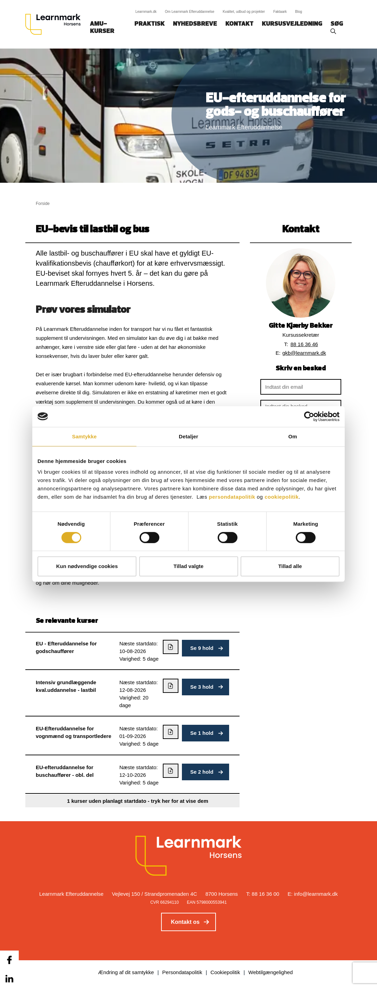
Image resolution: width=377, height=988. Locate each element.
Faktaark (280, 12)
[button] (205, 648)
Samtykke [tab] (84, 436)
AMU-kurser (102, 28)
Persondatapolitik (182, 972)
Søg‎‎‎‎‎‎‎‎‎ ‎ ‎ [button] (337, 24)
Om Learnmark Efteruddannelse (189, 12)
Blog (298, 12)
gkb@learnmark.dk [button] (304, 353)
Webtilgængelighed (270, 972)
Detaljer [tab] (188, 436)
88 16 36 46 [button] (304, 344)
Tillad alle (290, 566)
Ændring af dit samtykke (126, 972)
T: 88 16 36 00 (262, 894)
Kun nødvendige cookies (87, 566)
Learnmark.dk (146, 12)
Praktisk (149, 24)
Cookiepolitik (225, 972)
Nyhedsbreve (195, 24)
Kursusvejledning (292, 24)
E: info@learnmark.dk (313, 894)
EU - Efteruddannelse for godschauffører (66, 647)
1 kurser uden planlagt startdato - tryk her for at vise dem (137, 801)
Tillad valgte (188, 566)
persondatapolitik (232, 497)
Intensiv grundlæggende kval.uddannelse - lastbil (66, 686)
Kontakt (239, 24)
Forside (43, 203)
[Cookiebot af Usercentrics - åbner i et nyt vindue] (309, 416)
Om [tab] (292, 436)
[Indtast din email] (300, 387)
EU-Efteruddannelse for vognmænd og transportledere (73, 732)
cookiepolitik (282, 497)
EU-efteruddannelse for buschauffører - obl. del (65, 771)
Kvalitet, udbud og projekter (244, 12)
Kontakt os (185, 922)
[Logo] (55, 24)
